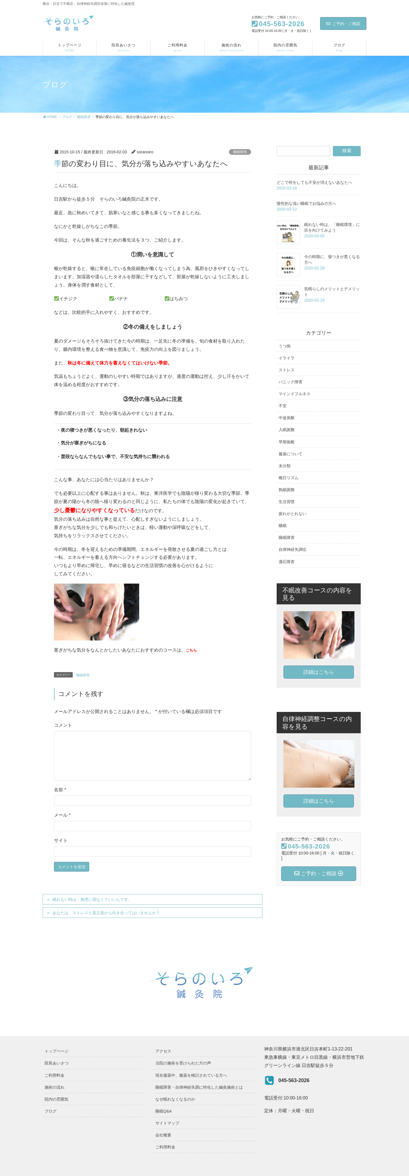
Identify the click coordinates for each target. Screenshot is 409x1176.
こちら (191, 650)
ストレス (287, 370)
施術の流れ (54, 1087)
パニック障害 (290, 382)
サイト (61, 840)
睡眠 (283, 525)
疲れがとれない (292, 513)
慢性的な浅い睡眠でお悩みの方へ (306, 203)
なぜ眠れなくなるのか (175, 1099)
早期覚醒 (287, 442)
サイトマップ (167, 1123)
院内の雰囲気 (56, 1099)
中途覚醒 (287, 417)
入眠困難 (287, 429)
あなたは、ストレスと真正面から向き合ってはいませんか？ (106, 913)
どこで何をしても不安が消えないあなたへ (314, 182)
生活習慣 (287, 501)
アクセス (163, 1051)
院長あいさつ (56, 1063)
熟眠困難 (287, 489)
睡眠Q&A (163, 1111)
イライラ (287, 358)
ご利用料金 (54, 1075)
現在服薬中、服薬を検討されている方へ (191, 1075)
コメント (63, 725)
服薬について (290, 454)
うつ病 (285, 346)
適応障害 (287, 561)
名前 (60, 789)
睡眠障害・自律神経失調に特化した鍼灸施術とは (199, 1087)
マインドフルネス (294, 394)
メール (62, 815)
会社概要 (163, 1135)
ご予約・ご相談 (343, 23)
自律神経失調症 (292, 549)
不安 (283, 405)
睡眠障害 (240, 152)
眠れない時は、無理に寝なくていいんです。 (92, 899)
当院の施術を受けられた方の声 (183, 1063)
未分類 (285, 466)
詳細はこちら (318, 672)
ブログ (51, 1111)
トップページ (56, 1051)
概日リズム (289, 477)
